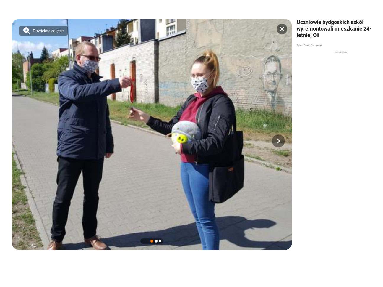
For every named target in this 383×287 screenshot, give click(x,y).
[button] (278, 140)
